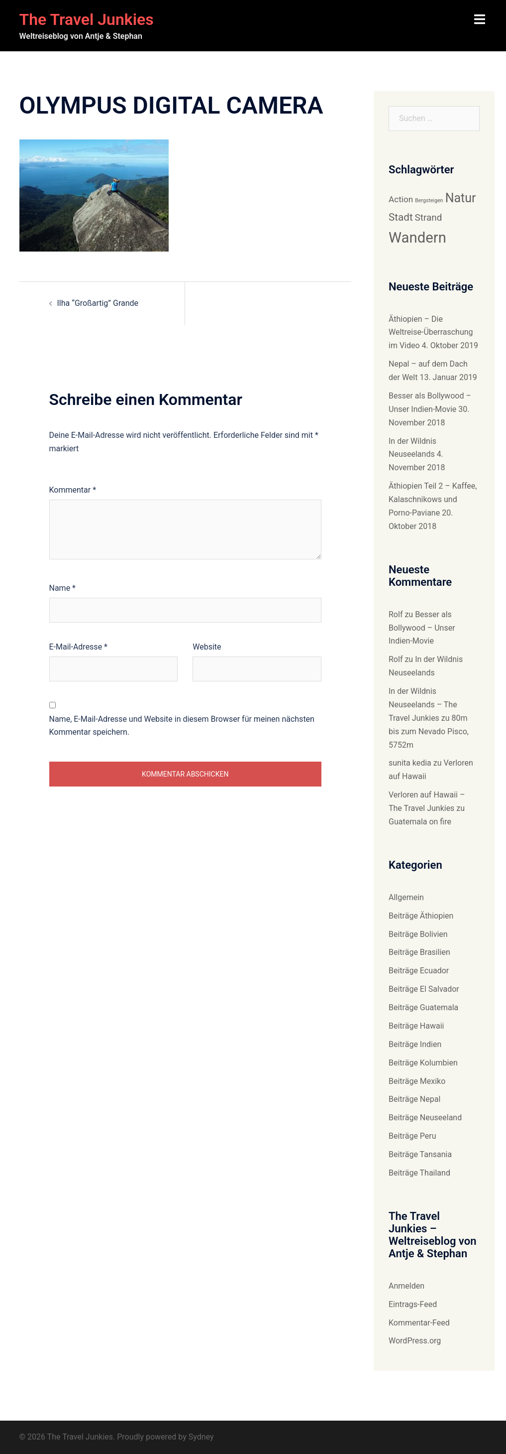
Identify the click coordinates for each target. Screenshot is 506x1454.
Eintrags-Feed (413, 1304)
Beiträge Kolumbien (423, 1062)
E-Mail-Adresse (78, 647)
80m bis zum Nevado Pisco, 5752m (429, 731)
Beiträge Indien (415, 1044)
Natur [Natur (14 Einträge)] (460, 198)
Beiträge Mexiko (417, 1081)
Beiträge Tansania (420, 1154)
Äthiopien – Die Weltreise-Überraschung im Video (431, 332)
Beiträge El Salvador (424, 989)
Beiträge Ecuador (419, 970)
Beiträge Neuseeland (425, 1117)
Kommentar (73, 490)
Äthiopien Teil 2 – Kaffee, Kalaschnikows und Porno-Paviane (433, 499)
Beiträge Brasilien (419, 952)
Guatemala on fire (420, 821)
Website (207, 647)
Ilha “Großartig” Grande (98, 303)
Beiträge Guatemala (423, 1007)
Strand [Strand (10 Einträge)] (428, 217)
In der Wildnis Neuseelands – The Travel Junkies (423, 704)
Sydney (201, 1437)
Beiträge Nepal (414, 1099)
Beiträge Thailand (419, 1173)
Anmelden (406, 1286)
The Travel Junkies (86, 19)
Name (62, 588)
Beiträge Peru (412, 1136)
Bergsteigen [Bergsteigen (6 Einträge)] (429, 200)
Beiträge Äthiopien (421, 916)
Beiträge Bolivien (418, 934)
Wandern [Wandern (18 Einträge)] (417, 237)
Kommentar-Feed (419, 1322)
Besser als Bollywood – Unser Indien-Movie (422, 628)
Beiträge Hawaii (416, 1026)
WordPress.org (415, 1340)
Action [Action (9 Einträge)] (401, 199)
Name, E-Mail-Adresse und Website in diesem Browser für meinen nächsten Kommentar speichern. (181, 725)
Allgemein (406, 897)
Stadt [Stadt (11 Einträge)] (401, 217)
